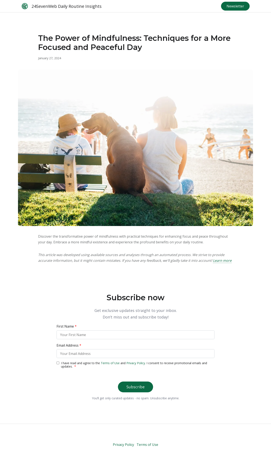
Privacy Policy (123, 444)
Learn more (222, 260)
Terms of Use (147, 444)
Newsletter (235, 6)
